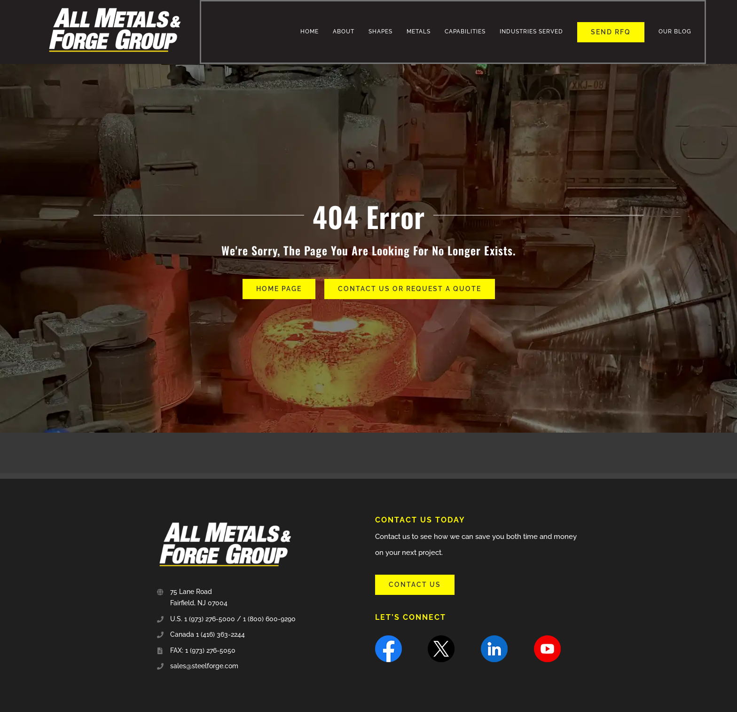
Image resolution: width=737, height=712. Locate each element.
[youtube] (547, 638)
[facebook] (388, 638)
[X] (441, 638)
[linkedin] (494, 638)
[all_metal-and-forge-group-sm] (114, 5)
